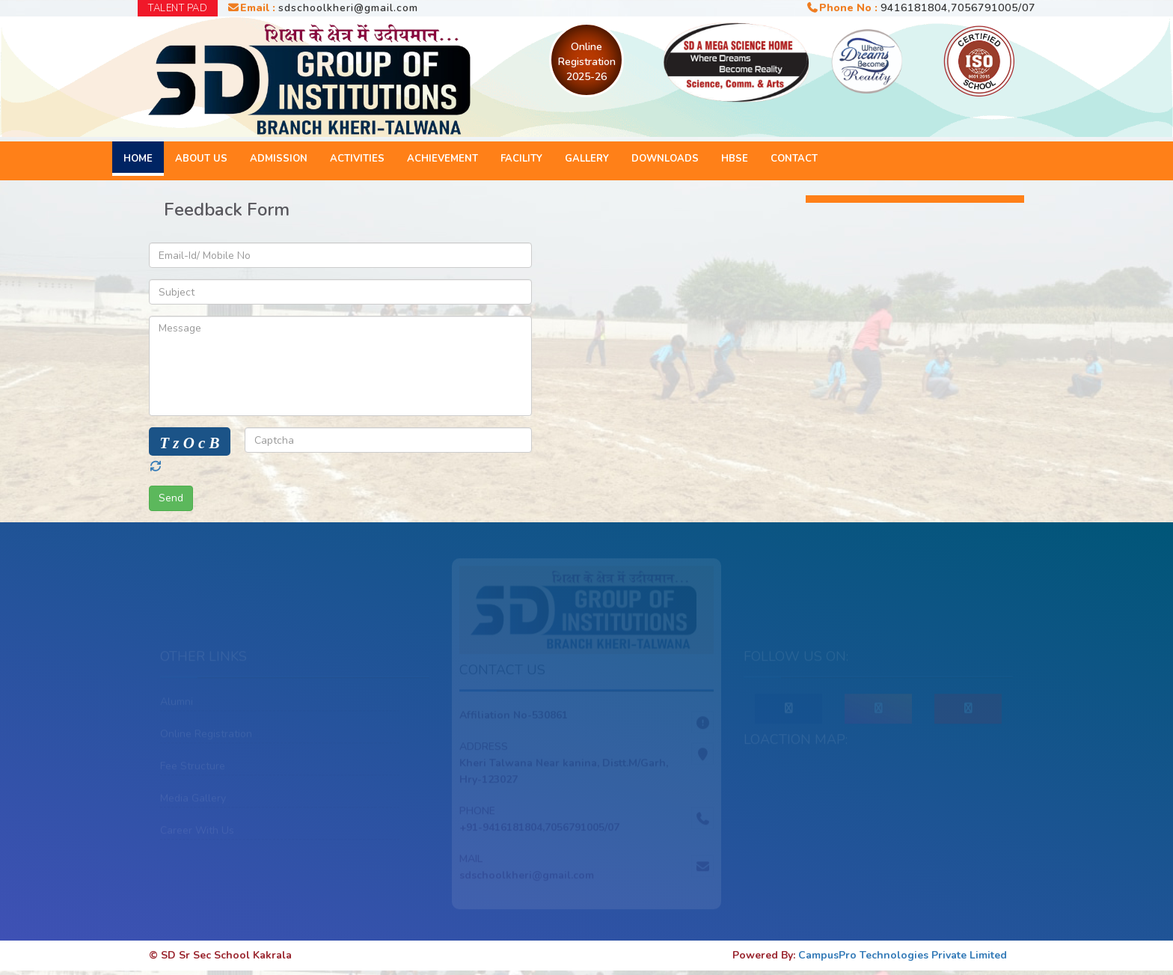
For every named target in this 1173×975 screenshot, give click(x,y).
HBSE (734, 158)
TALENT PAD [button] (177, 8)
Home (138, 158)
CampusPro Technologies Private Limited (902, 955)
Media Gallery (193, 799)
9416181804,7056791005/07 (957, 8)
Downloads (665, 158)
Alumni (176, 703)
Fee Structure (192, 767)
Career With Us (197, 832)
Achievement (442, 158)
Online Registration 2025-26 (587, 62)
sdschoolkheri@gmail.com (348, 8)
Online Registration (206, 735)
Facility (521, 158)
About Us (201, 158)
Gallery (587, 158)
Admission (278, 158)
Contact (794, 158)
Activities (357, 158)
